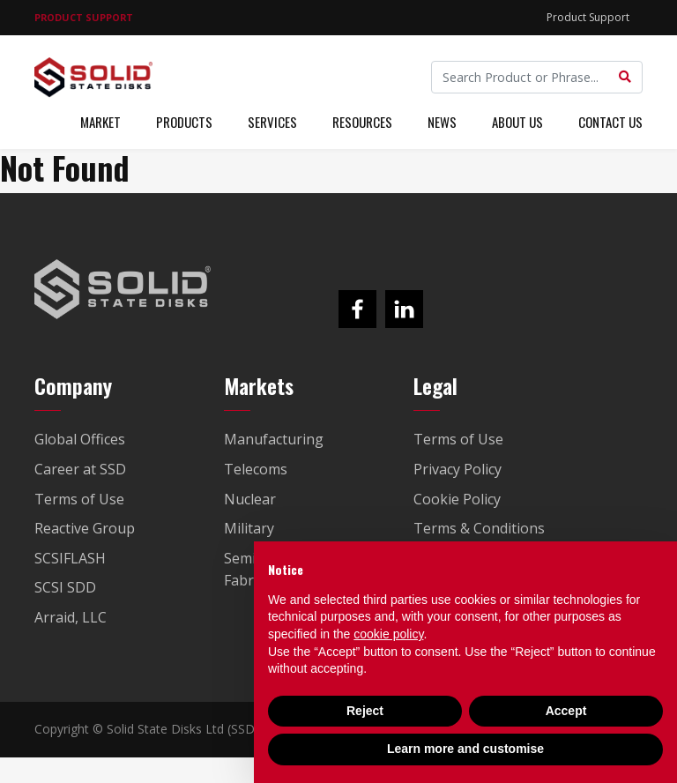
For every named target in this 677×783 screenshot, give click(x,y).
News (442, 121)
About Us (517, 121)
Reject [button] (364, 711)
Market (100, 121)
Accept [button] (566, 711)
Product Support (588, 17)
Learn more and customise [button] (465, 749)
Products (184, 121)
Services (272, 121)
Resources (362, 121)
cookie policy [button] (388, 634)
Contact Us (610, 121)
